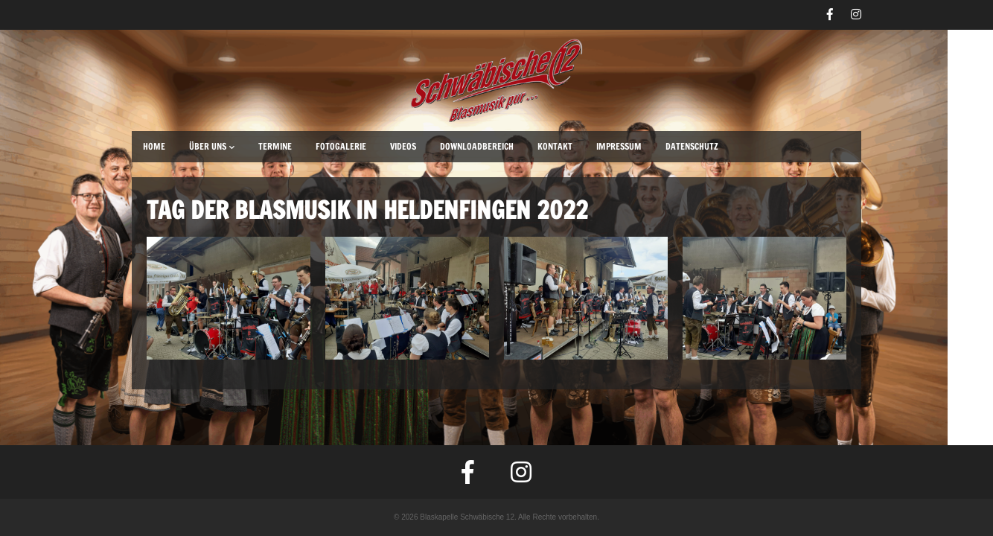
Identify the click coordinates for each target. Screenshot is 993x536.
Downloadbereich (477, 146)
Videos (403, 146)
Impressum (619, 146)
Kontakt (554, 146)
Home (154, 146)
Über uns (211, 146)
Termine (275, 146)
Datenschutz (691, 146)
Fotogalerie (341, 146)
